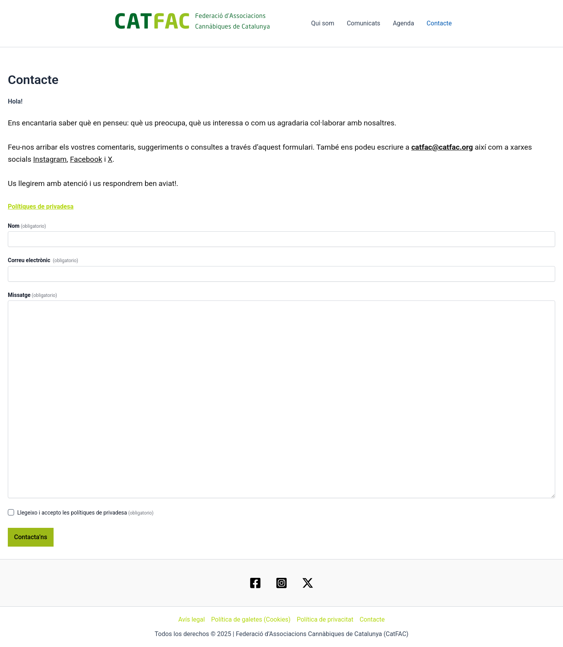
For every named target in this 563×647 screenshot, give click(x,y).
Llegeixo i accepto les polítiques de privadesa (85, 512)
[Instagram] (281, 583)
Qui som (322, 23)
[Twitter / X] (308, 583)
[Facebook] (255, 583)
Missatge (32, 295)
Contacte (439, 23)
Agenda (403, 23)
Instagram (50, 159)
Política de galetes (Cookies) (250, 619)
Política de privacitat (325, 619)
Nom (27, 226)
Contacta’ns (30, 537)
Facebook (86, 159)
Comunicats (363, 23)
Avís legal (191, 619)
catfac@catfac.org (442, 147)
